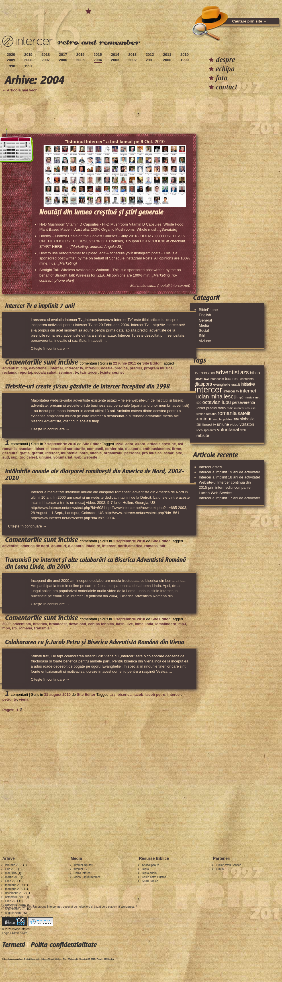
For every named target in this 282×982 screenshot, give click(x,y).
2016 (80, 54)
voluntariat (62, 457)
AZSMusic (108, 959)
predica (121, 368)
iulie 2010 (11, 916)
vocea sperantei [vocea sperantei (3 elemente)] (205, 430)
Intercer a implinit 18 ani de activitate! (229, 477)
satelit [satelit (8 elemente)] (244, 413)
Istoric (83, 959)
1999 (184, 60)
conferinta (114, 449)
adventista (22, 624)
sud (5, 457)
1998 (11, 66)
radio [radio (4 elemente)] (222, 408)
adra (129, 444)
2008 (28, 60)
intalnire (93, 546)
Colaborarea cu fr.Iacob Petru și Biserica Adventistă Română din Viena (94, 642)
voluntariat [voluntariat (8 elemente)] (228, 429)
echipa (225, 69)
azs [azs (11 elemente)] (244, 372)
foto (222, 78)
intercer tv (74, 368)
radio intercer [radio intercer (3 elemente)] (235, 408)
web (77, 457)
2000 (167, 60)
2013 (132, 54)
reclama (9, 372)
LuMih (220, 869)
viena (23, 699)
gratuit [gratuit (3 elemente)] (235, 384)
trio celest (28, 457)
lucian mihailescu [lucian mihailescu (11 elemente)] (215, 396)
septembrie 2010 (15, 909)
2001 (150, 60)
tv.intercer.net (112, 372)
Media (204, 325)
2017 (63, 54)
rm (14, 628)
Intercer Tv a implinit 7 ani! (40, 305)
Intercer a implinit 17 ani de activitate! (229, 498)
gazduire (9, 453)
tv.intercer (89, 372)
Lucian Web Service (228, 865)
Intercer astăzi (210, 467)
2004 (98, 60)
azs (112, 694)
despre (225, 60)
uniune (45, 457)
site (178, 453)
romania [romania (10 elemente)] (227, 413)
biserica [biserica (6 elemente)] (202, 378)
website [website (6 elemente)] (202, 435)
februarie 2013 (14, 889)
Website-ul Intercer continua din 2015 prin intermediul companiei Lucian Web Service (225, 487)
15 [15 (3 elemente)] (196, 373)
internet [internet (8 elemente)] (248, 391)
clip (24, 368)
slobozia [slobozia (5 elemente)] (247, 419)
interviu (92, 368)
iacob (138, 694)
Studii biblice (55, 959)
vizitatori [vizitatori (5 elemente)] (247, 424)
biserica (40, 624)
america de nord (35, 546)
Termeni (13, 945)
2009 (11, 60)
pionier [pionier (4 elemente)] (200, 408)
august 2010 (13, 913)
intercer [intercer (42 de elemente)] (208, 389)
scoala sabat (45, 372)
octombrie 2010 (15, 905)
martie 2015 (12, 877)
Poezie (106, 368)
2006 (63, 60)
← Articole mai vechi (20, 90)
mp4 (6, 628)
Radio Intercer (82, 873)
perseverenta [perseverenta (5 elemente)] (243, 402)
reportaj (25, 372)
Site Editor (151, 363)
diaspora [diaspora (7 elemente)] (203, 383)
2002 (132, 60)
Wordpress (127, 906)
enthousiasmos (156, 449)
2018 (46, 54)
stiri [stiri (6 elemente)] (198, 424)
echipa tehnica (101, 624)
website (90, 457)
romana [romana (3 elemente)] (211, 414)
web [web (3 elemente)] (243, 430)
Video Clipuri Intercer (86, 877)
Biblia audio (149, 873)
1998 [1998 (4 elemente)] (203, 373)
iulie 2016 (11, 869)
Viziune (205, 341)
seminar (65, 372)
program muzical (158, 368)
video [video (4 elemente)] (234, 425)
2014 (115, 54)
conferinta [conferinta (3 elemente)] (247, 378)
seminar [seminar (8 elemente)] (203, 419)
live (130, 624)
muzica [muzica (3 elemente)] (249, 397)
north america (130, 546)
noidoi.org (84, 906)
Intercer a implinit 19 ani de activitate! (229, 472)
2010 (184, 54)
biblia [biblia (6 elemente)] (255, 372)
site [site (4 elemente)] (236, 419)
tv (76, 372)
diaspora (132, 449)
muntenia (69, 453)
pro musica (152, 453)
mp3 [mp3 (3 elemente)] (241, 397)
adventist (10, 368)
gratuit (37, 453)
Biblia (145, 869)
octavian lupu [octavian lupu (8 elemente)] (216, 402)
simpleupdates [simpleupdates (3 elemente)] (222, 419)
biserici (42, 449)
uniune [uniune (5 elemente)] (223, 424)
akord (140, 444)
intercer (56, 368)
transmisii (43, 628)
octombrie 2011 (15, 897)
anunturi (58, 546)
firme (176, 449)
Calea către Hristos (154, 877)
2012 (150, 54)
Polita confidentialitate (64, 945)
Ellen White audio (71, 959)
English (205, 315)
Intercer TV (80, 869)
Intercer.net (54, 906)
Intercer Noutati (83, 865)
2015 (98, 54)
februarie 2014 (14, 885)
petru (7, 699)
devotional (38, 368)
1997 (28, 66)
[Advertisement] (67, 779)
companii (95, 449)
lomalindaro (165, 624)
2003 (115, 60)
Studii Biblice (150, 881)
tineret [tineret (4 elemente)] (207, 425)
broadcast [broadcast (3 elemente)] (217, 378)
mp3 (182, 624)
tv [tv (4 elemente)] (214, 425)
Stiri (202, 336)
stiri (163, 546)
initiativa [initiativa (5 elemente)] (248, 384)
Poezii (99, 959)
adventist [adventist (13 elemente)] (227, 372)
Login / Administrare (14, 933)
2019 (28, 54)
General (205, 320)
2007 (46, 60)
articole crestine (161, 444)
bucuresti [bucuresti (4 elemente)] (232, 379)
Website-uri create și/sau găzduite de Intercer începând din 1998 (87, 386)
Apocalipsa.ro (150, 865)
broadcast (58, 624)
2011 (167, 54)
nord (83, 453)
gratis (25, 453)
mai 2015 (11, 873)
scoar (169, 453)
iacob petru (155, 694)
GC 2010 (91, 959)
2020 (11, 54)
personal (132, 453)
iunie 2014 (11, 881)
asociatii (26, 449)
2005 (80, 60)
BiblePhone (208, 310)
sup (14, 457)
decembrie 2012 (15, 893)
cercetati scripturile (68, 449)
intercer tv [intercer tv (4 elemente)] (231, 391)
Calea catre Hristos (39, 959)
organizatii (113, 453)
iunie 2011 (11, 901)
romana (151, 546)
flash (120, 624)
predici (136, 368)
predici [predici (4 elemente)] (211, 408)
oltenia (96, 453)
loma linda (144, 624)
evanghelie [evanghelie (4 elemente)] (221, 384)
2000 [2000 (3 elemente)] (211, 373)
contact (226, 87)
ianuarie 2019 (14, 865)
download (77, 624)
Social (204, 330)
